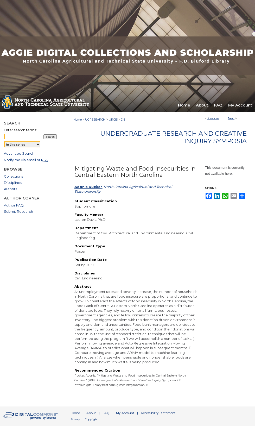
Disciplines (13, 182)
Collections (13, 176)
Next (231, 118)
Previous (213, 118)
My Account (125, 413)
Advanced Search (19, 153)
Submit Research (18, 211)
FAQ (106, 413)
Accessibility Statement (158, 413)
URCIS (113, 119)
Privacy (75, 419)
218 (123, 119)
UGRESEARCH (95, 119)
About (91, 413)
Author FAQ (14, 205)
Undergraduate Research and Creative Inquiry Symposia (173, 137)
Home (77, 119)
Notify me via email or (26, 160)
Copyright (91, 419)
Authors (10, 189)
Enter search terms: (20, 130)
